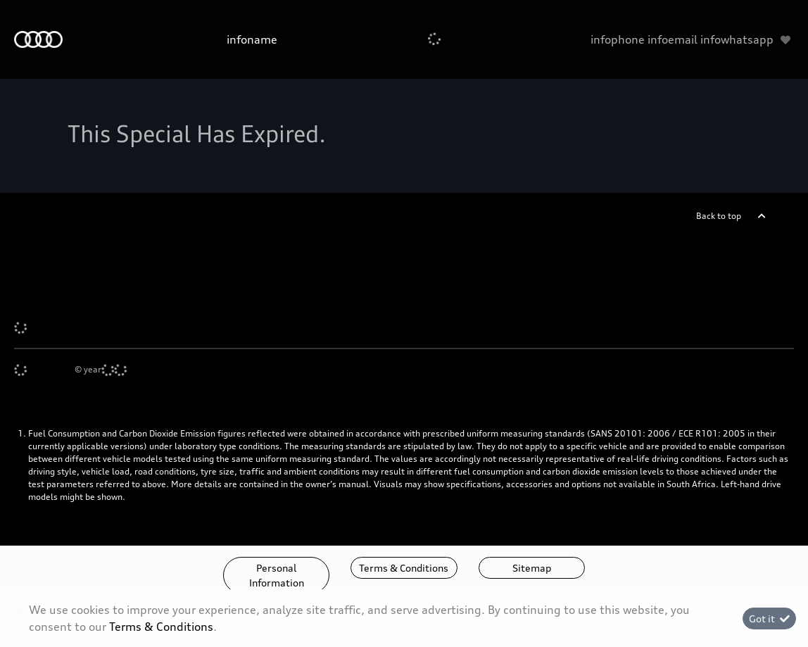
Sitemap (531, 568)
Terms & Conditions (403, 568)
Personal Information (276, 575)
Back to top (718, 216)
